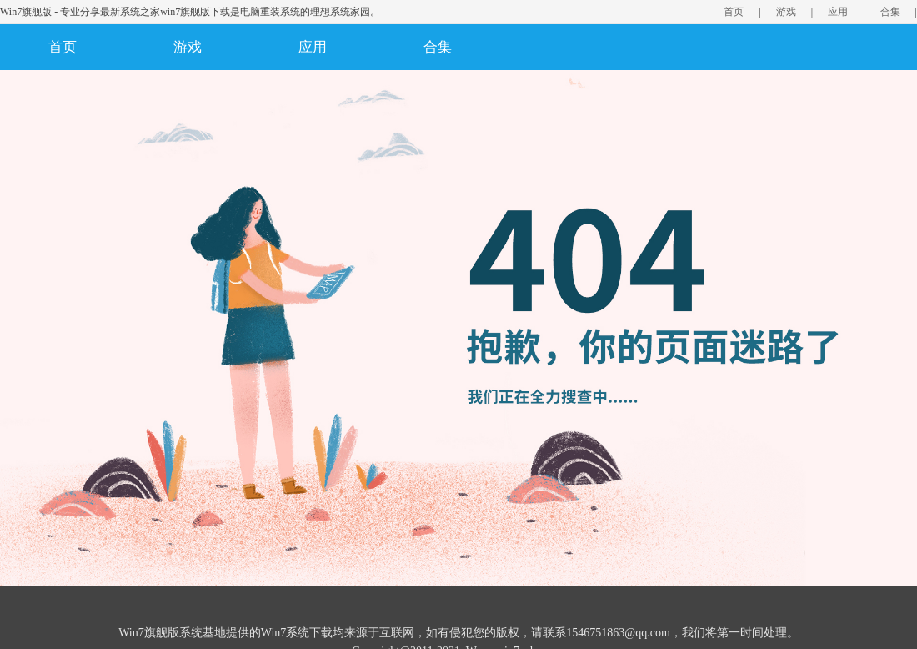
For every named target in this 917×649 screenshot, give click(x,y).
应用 (838, 12)
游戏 (786, 12)
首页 (734, 12)
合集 (890, 12)
